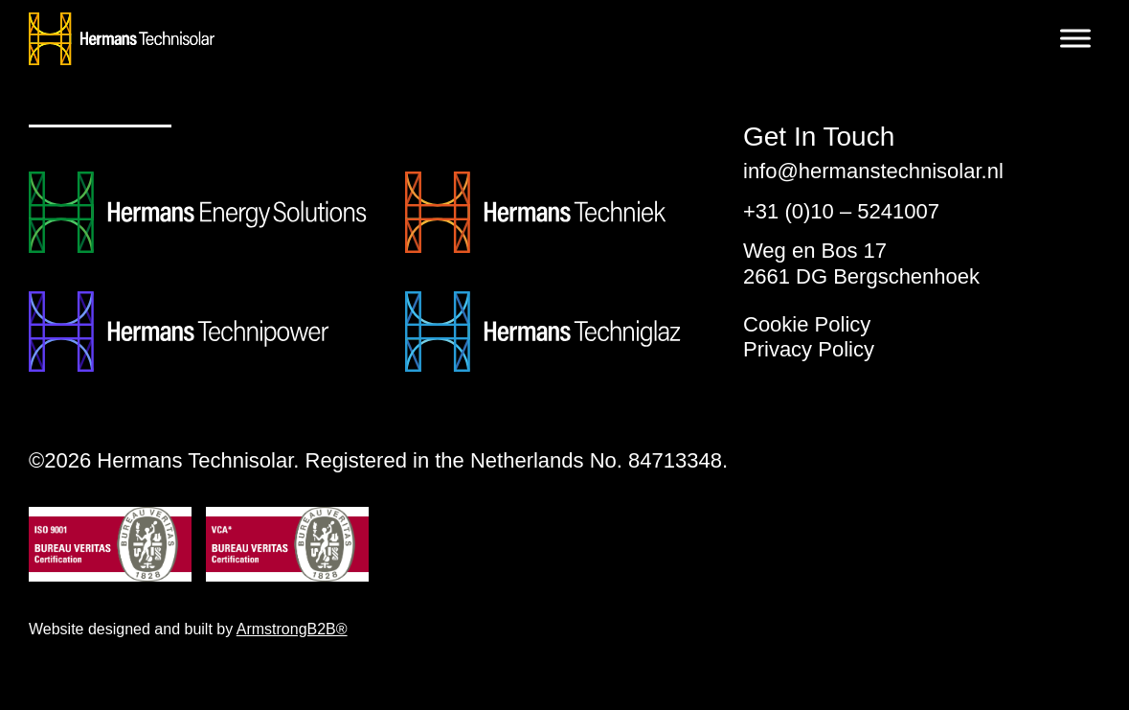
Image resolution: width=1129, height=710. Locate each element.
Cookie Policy (806, 324)
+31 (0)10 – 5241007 (841, 211)
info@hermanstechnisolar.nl (873, 171)
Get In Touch (818, 137)
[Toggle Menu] (1075, 38)
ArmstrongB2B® (292, 629)
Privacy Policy (808, 349)
